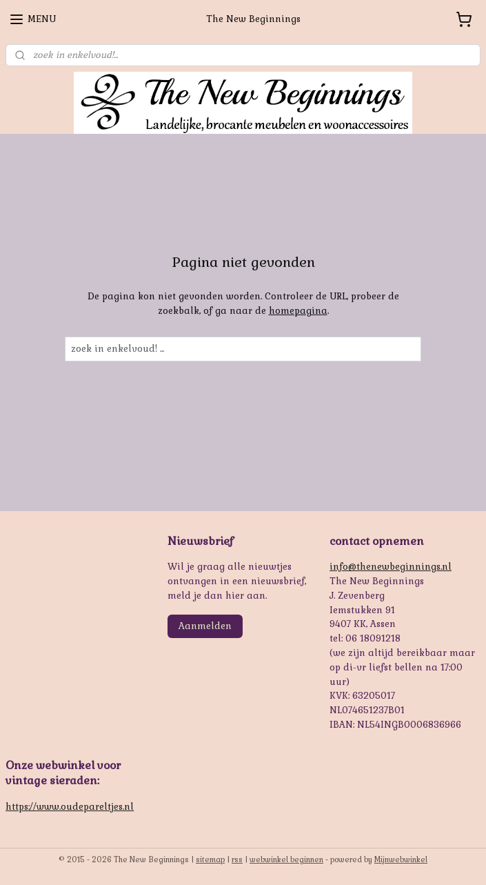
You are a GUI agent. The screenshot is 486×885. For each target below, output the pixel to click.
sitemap (210, 859)
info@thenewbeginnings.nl (391, 567)
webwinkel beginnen (286, 859)
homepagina (298, 311)
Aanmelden (205, 626)
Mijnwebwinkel (400, 859)
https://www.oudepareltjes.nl (70, 807)
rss (237, 859)
